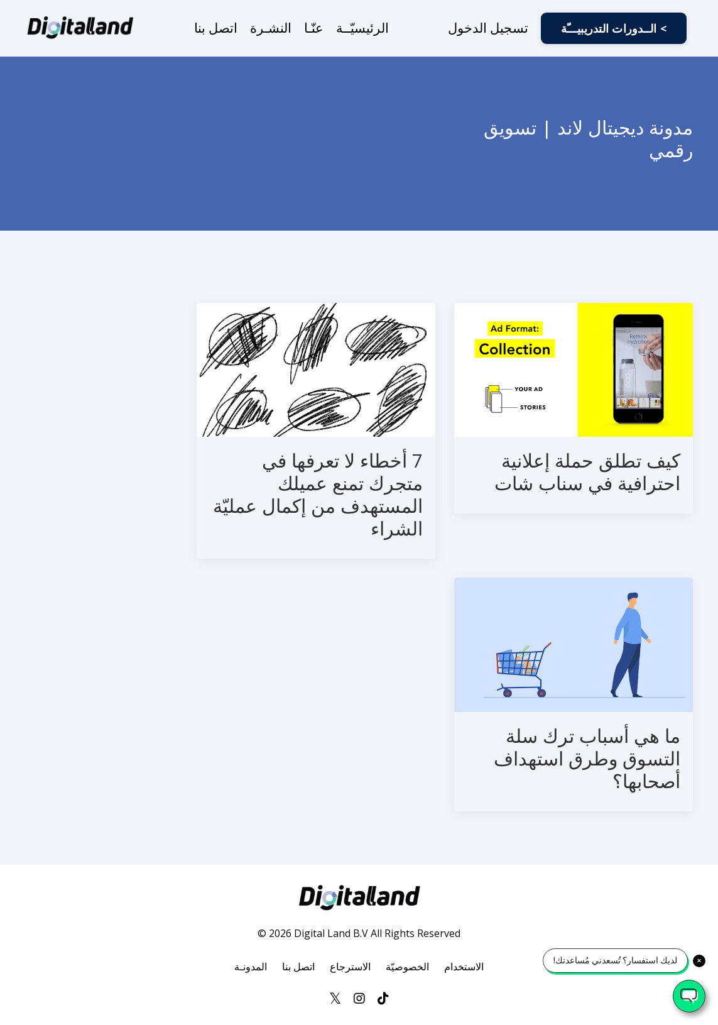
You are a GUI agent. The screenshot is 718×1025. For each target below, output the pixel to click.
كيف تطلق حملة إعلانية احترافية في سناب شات (587, 472)
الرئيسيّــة (362, 27)
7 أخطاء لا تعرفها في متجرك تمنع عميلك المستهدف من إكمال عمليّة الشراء (318, 494)
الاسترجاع (350, 966)
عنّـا (314, 27)
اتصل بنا (215, 27)
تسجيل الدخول (488, 27)
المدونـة (250, 966)
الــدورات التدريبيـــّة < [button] (613, 28)
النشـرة (270, 27)
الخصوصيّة (407, 966)
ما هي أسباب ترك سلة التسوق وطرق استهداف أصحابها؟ (587, 758)
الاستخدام (464, 966)
